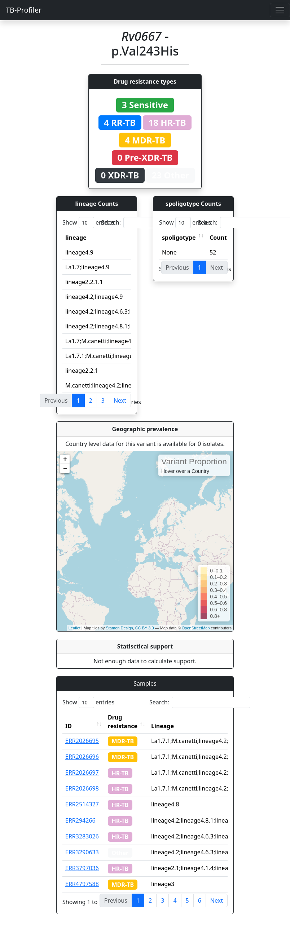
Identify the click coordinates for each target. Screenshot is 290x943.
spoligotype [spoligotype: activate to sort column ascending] (179, 238)
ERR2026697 (82, 772)
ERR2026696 (82, 757)
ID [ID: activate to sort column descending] (68, 726)
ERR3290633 (82, 852)
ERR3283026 (82, 836)
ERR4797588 (82, 884)
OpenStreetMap (196, 628)
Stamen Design (119, 628)
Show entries (88, 222)
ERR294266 (80, 820)
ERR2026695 (82, 741)
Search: (151, 222)
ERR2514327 (82, 804)
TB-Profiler (23, 10)
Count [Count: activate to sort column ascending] (218, 238)
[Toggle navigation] (280, 10)
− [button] (65, 468)
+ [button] (65, 459)
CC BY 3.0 (144, 628)
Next (120, 400)
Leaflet (74, 628)
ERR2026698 (82, 788)
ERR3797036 (82, 868)
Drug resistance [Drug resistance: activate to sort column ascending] (122, 721)
